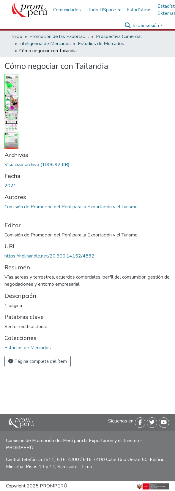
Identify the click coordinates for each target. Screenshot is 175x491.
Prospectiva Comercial (119, 36)
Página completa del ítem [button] (37, 361)
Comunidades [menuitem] (67, 10)
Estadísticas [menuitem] (139, 10)
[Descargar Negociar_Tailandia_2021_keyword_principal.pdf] (37, 164)
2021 (10, 185)
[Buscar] (127, 25)
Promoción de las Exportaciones (59, 36)
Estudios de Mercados (101, 43)
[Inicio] (29, 9)
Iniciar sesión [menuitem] (146, 25)
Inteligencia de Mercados (45, 43)
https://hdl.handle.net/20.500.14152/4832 (49, 256)
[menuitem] (104, 9)
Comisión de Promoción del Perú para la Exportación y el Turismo (71, 207)
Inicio (17, 36)
